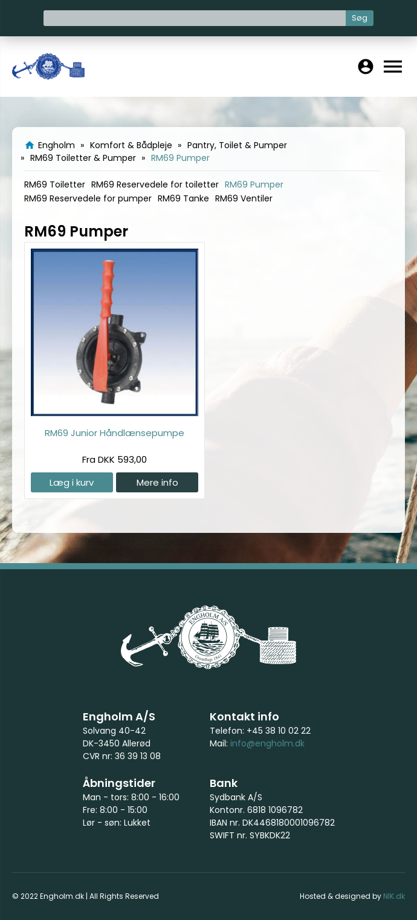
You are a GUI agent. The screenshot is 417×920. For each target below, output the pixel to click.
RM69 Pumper (254, 184)
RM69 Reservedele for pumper (88, 198)
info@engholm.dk (267, 743)
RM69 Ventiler (244, 198)
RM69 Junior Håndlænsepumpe (114, 432)
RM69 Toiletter (54, 184)
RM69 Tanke (183, 198)
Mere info (157, 482)
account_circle (366, 66)
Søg (359, 18)
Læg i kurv (72, 482)
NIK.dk (394, 896)
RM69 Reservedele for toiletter (155, 184)
